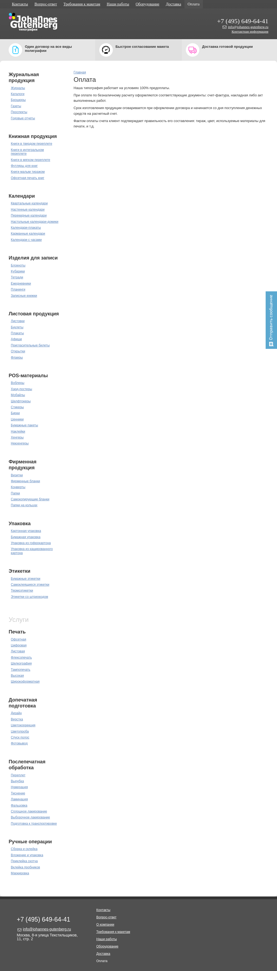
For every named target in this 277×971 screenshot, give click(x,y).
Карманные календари (28, 233)
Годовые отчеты (23, 118)
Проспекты (19, 112)
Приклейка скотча (24, 861)
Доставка (173, 4)
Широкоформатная (25, 681)
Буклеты (17, 327)
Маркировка (20, 873)
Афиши (16, 339)
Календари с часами (26, 240)
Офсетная (18, 639)
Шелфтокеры (21, 401)
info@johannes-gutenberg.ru (248, 27)
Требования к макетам (82, 4)
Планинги (18, 289)
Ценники (17, 419)
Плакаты (17, 333)
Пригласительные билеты (30, 345)
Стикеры (17, 407)
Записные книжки (24, 296)
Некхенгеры (20, 443)
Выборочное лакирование (30, 817)
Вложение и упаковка (27, 855)
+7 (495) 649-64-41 (242, 21)
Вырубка (17, 781)
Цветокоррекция (23, 725)
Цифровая (19, 645)
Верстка (17, 719)
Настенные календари (28, 209)
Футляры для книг (24, 166)
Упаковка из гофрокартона (31, 543)
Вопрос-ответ (45, 4)
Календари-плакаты (26, 228)
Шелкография (21, 663)
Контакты (20, 4)
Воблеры (17, 383)
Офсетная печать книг (27, 178)
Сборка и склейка (24, 849)
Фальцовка (19, 805)
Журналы (18, 88)
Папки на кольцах (24, 505)
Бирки (15, 413)
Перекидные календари (29, 215)
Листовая (18, 651)
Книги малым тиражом (28, 172)
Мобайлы (18, 395)
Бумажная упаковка (25, 537)
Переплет (18, 775)
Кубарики (18, 271)
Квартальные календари (29, 203)
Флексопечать (21, 657)
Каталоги (17, 94)
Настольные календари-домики (34, 222)
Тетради (17, 277)
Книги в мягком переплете (30, 160)
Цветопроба (20, 731)
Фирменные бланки (25, 481)
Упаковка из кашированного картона (32, 551)
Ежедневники (21, 283)
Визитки (17, 475)
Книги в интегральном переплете (27, 152)
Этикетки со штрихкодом (29, 597)
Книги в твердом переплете (31, 144)
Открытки (18, 351)
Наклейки (18, 431)
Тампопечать (20, 670)
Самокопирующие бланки (30, 499)
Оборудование (147, 4)
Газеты (16, 106)
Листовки (18, 321)
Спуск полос (20, 737)
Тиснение (18, 793)
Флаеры (17, 357)
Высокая (17, 675)
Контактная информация (250, 31)
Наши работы (118, 4)
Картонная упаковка (26, 531)
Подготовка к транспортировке (34, 823)
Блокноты (18, 265)
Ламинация (19, 799)
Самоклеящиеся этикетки (30, 584)
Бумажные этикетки (25, 579)
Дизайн (16, 713)
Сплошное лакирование (29, 811)
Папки (15, 493)
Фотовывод (19, 743)
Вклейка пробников (25, 867)
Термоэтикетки (22, 590)
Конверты (18, 487)
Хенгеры (17, 437)
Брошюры (18, 100)
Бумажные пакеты (24, 425)
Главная (80, 72)
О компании (105, 924)
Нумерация (19, 787)
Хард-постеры (21, 389)
